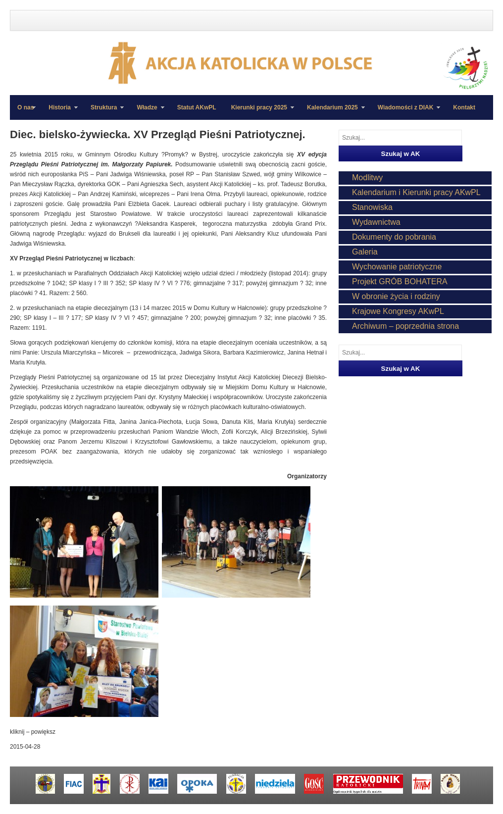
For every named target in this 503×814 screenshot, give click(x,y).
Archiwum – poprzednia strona (405, 326)
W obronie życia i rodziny (396, 296)
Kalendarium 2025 (332, 112)
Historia (59, 112)
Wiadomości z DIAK (405, 112)
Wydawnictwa (376, 222)
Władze (146, 112)
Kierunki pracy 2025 (259, 112)
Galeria (365, 252)
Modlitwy (367, 177)
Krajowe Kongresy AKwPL (398, 311)
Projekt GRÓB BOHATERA (400, 281)
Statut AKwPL (196, 107)
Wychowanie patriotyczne (397, 266)
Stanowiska (372, 207)
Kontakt (464, 107)
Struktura (103, 112)
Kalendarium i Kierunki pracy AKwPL (416, 192)
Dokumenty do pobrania (394, 237)
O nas (25, 107)
